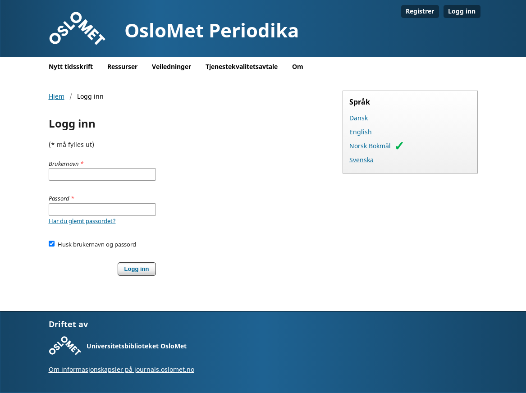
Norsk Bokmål (370, 146)
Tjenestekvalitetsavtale (242, 66)
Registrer (420, 11)
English (360, 132)
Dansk (358, 118)
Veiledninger (171, 66)
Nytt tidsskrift (71, 66)
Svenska (361, 159)
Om (297, 66)
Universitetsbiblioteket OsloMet (137, 346)
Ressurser (122, 66)
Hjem (56, 96)
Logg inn (462, 11)
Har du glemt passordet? (82, 221)
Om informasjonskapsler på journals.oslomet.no (121, 369)
